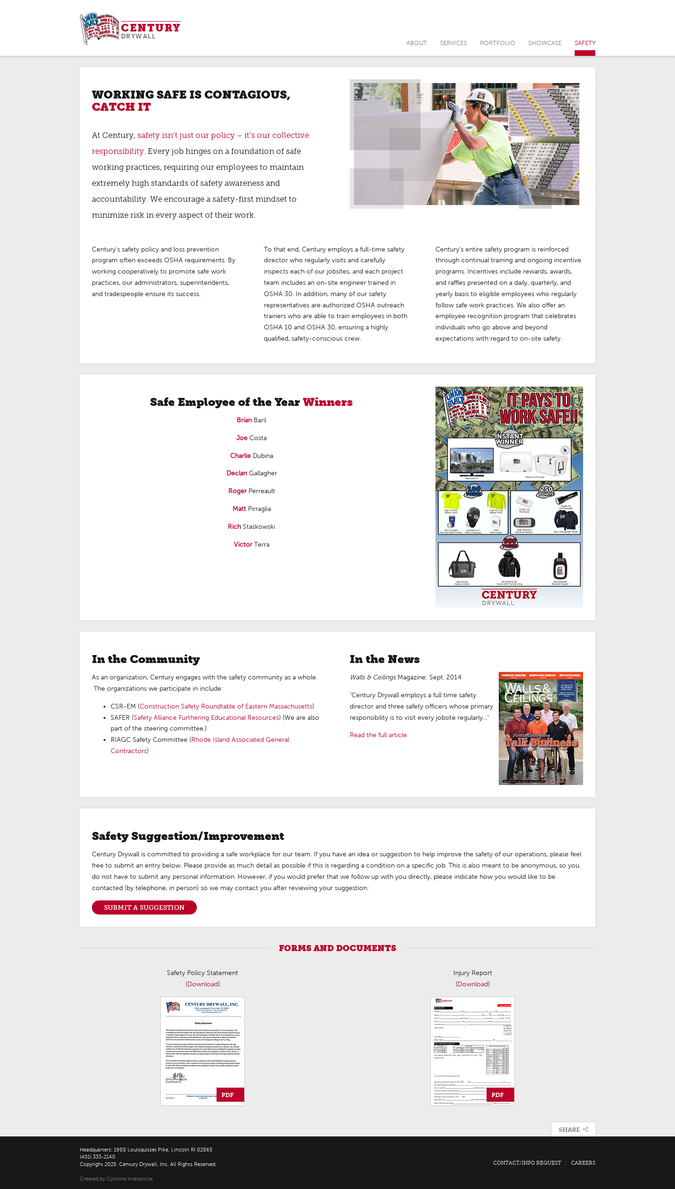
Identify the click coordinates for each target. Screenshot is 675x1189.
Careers (583, 1163)
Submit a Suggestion (144, 907)
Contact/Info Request (527, 1163)
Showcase (545, 43)
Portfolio (497, 43)
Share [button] (573, 1129)
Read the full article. (379, 735)
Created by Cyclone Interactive (116, 1178)
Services (453, 43)
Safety (585, 43)
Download (203, 984)
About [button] (416, 43)
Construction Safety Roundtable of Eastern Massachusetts (226, 706)
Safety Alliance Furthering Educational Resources (206, 717)
